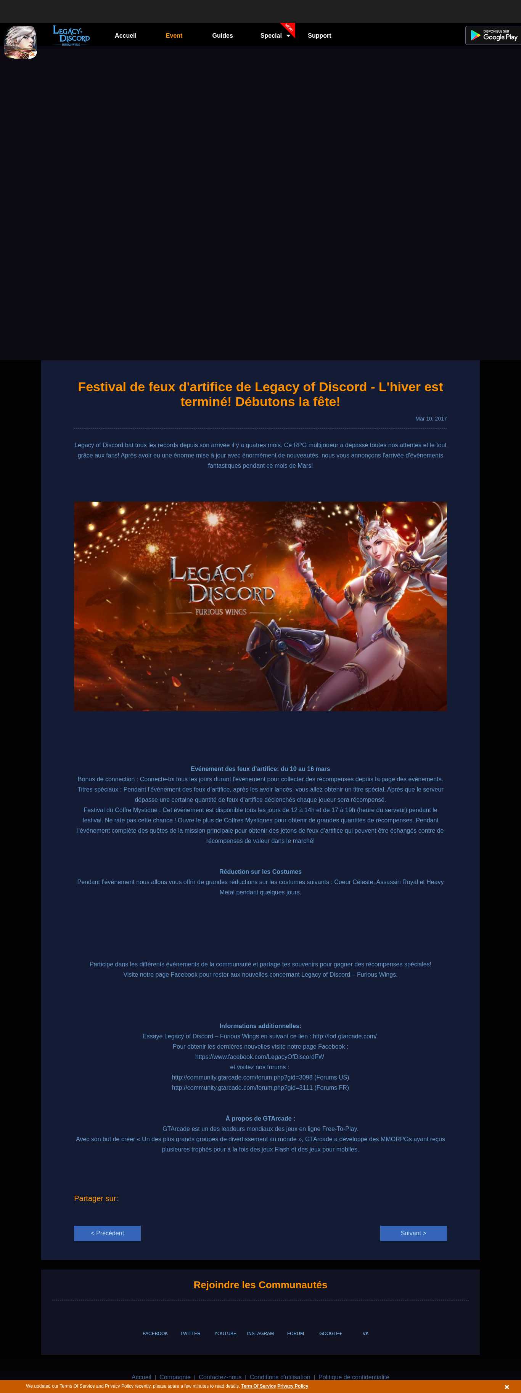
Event (174, 35)
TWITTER (190, 1333)
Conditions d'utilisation (280, 1377)
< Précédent (107, 1233)
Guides (222, 35)
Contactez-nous (220, 1377)
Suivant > (413, 1233)
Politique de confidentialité (353, 1377)
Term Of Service (258, 1386)
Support (319, 35)
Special (278, 33)
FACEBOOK (155, 1333)
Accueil (126, 35)
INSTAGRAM (260, 1333)
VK (366, 1333)
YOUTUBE (225, 1333)
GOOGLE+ (330, 1333)
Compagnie (175, 1377)
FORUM (295, 1333)
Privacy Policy (292, 1386)
